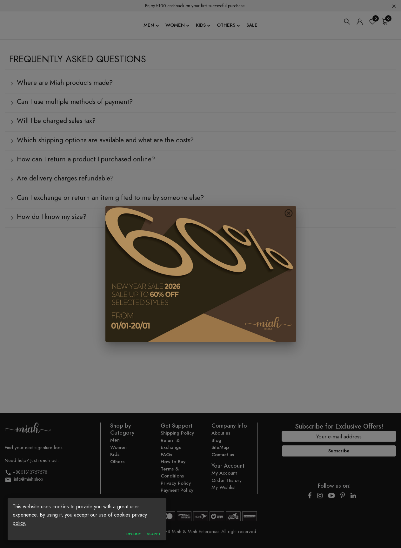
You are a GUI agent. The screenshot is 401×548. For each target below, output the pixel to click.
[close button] (288, 213)
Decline (133, 534)
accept (154, 534)
